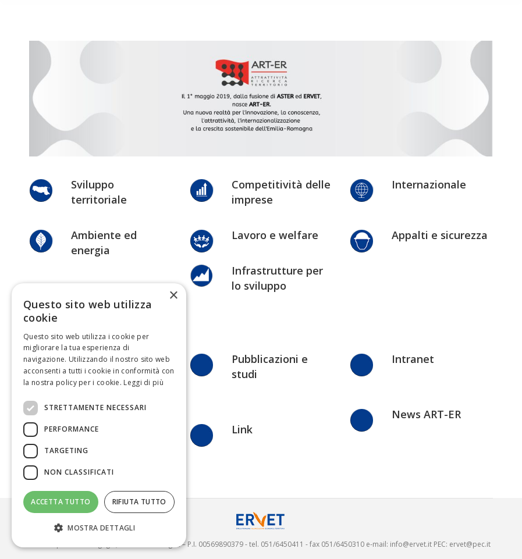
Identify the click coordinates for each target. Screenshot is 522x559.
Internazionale (429, 184)
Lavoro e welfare (275, 235)
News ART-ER (426, 414)
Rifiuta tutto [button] (139, 502)
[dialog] (99, 415)
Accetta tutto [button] (60, 502)
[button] (99, 528)
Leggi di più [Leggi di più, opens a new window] (143, 382)
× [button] (173, 295)
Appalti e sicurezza (440, 235)
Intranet (413, 359)
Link (242, 429)
